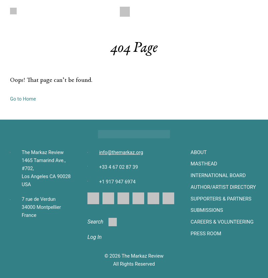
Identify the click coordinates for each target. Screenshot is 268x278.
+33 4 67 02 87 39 (118, 167)
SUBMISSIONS (207, 210)
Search (102, 222)
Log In (94, 237)
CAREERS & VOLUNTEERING (222, 222)
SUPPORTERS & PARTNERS (221, 199)
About (199, 152)
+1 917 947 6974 (117, 182)
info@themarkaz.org (121, 152)
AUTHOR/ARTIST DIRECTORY (223, 187)
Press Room (206, 234)
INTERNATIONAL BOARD (218, 175)
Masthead (204, 164)
